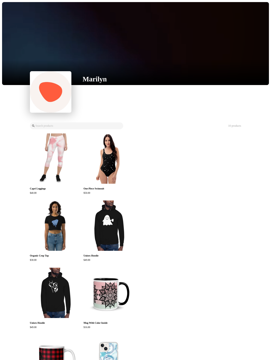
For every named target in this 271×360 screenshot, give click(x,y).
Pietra (142, 349)
